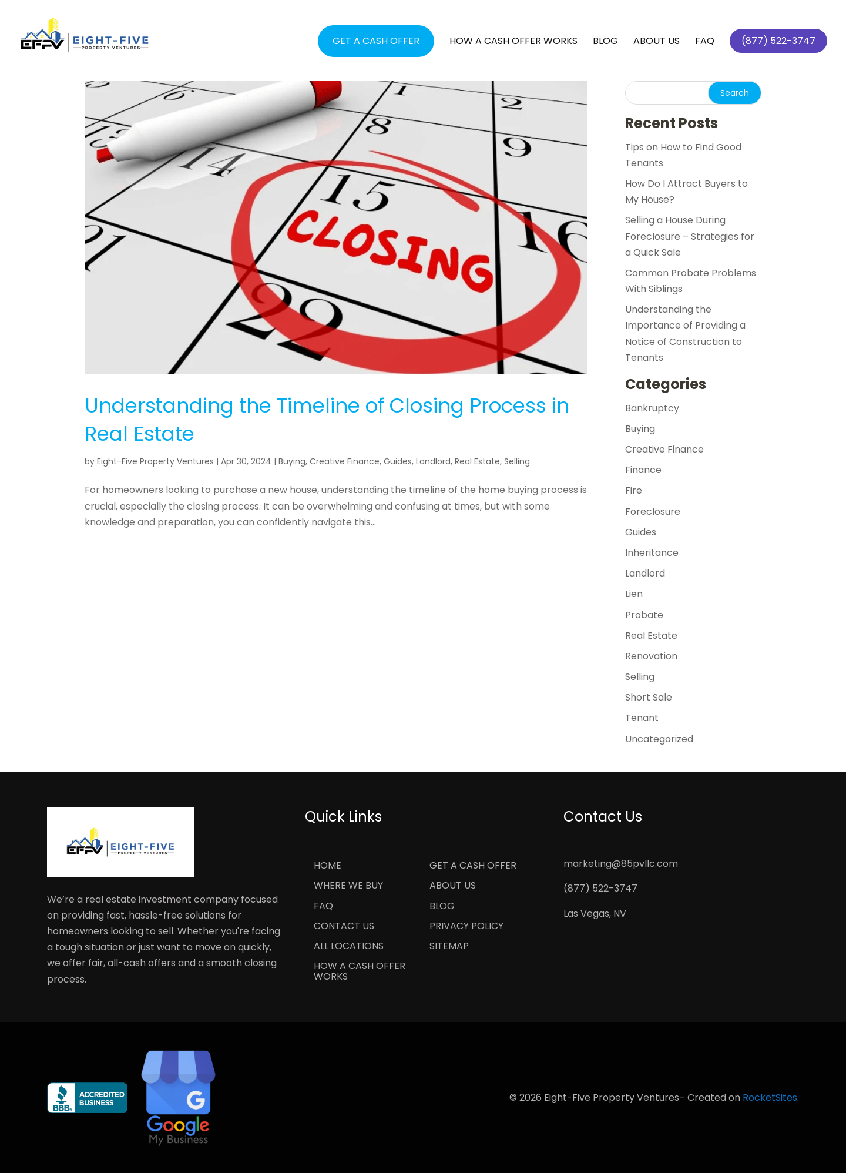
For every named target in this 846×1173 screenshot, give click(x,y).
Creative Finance (345, 461)
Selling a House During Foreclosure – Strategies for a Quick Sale (689, 236)
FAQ (704, 42)
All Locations (349, 947)
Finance (643, 470)
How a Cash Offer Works (513, 42)
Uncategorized (659, 739)
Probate (644, 615)
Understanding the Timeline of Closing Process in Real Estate (327, 419)
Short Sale (648, 697)
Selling (517, 461)
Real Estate (477, 461)
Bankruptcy (652, 408)
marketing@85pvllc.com (620, 863)
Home (327, 866)
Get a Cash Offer (376, 41)
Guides (398, 461)
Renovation (651, 656)
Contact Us (344, 927)
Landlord (433, 461)
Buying (292, 461)
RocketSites (770, 1097)
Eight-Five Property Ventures (155, 461)
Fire (633, 490)
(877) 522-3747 (600, 888)
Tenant (642, 718)
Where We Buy (348, 886)
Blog (605, 42)
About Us (656, 42)
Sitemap (449, 947)
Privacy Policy (466, 927)
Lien (634, 594)
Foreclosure (652, 511)
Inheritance (652, 552)
